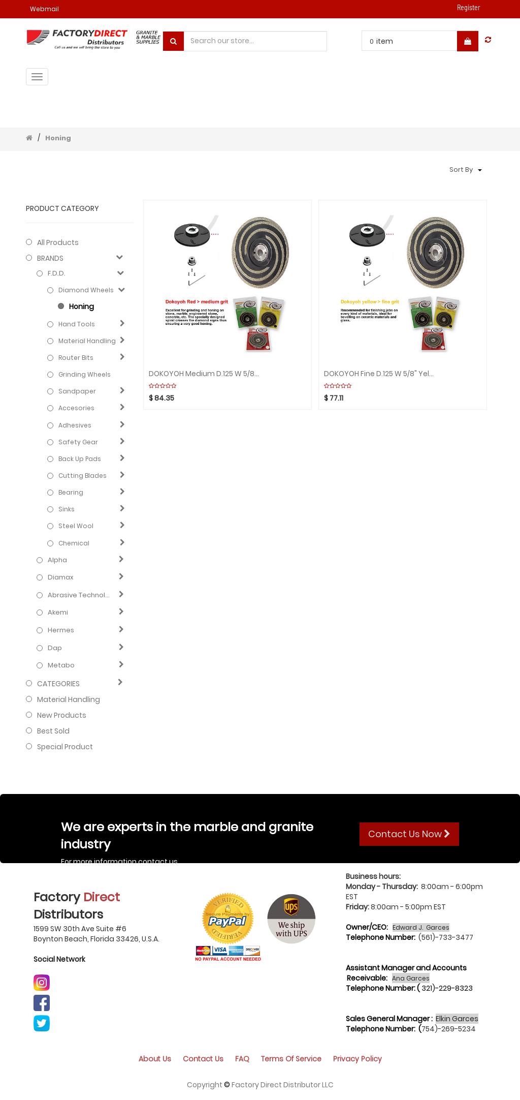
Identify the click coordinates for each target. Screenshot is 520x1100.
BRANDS (50, 258)
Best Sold (53, 731)
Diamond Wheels (86, 290)
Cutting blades (82, 475)
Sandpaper (77, 391)
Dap (55, 648)
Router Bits (75, 357)
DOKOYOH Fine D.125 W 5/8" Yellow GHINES (379, 374)
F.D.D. (57, 273)
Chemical (73, 543)
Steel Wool (75, 526)
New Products (61, 715)
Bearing (70, 492)
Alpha (57, 560)
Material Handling (87, 341)
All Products (58, 242)
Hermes (61, 630)
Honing (58, 138)
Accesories (76, 408)
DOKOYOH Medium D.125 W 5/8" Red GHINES (204, 374)
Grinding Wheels (84, 374)
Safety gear (78, 442)
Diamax (61, 577)
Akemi (58, 612)
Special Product (65, 747)
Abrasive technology (81, 595)
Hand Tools (76, 324)
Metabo (61, 665)
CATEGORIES (58, 684)
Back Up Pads (79, 458)
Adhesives (74, 425)
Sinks (66, 509)
